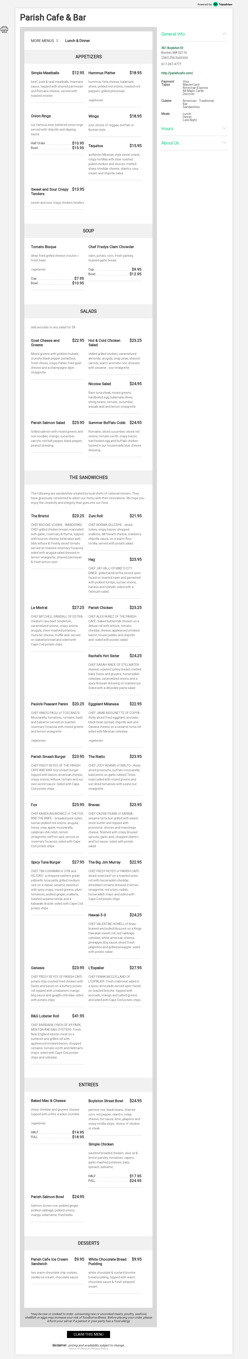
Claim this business (174, 57)
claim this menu (88, 1334)
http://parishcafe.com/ (177, 73)
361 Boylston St (172, 48)
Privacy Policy (99, 1348)
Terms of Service (79, 1348)
